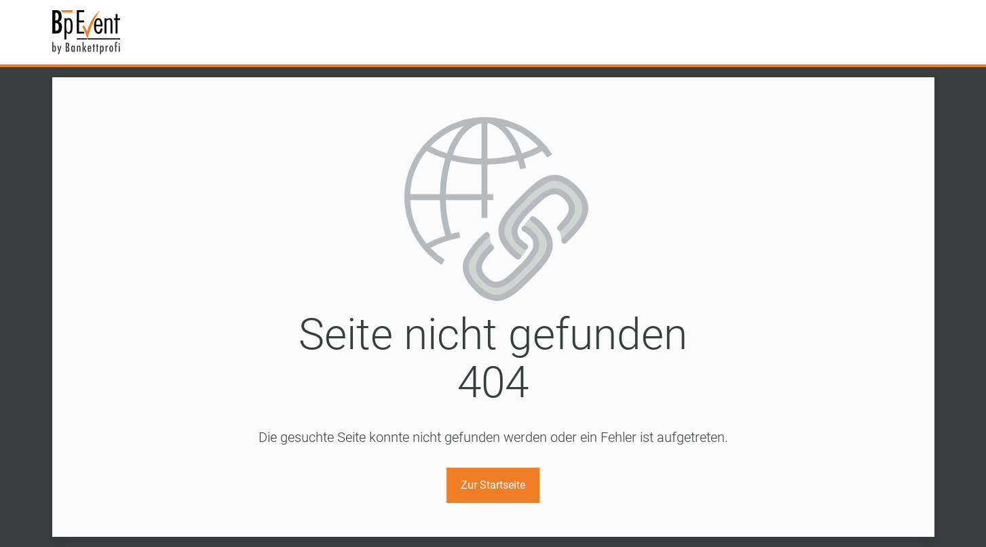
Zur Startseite (493, 485)
